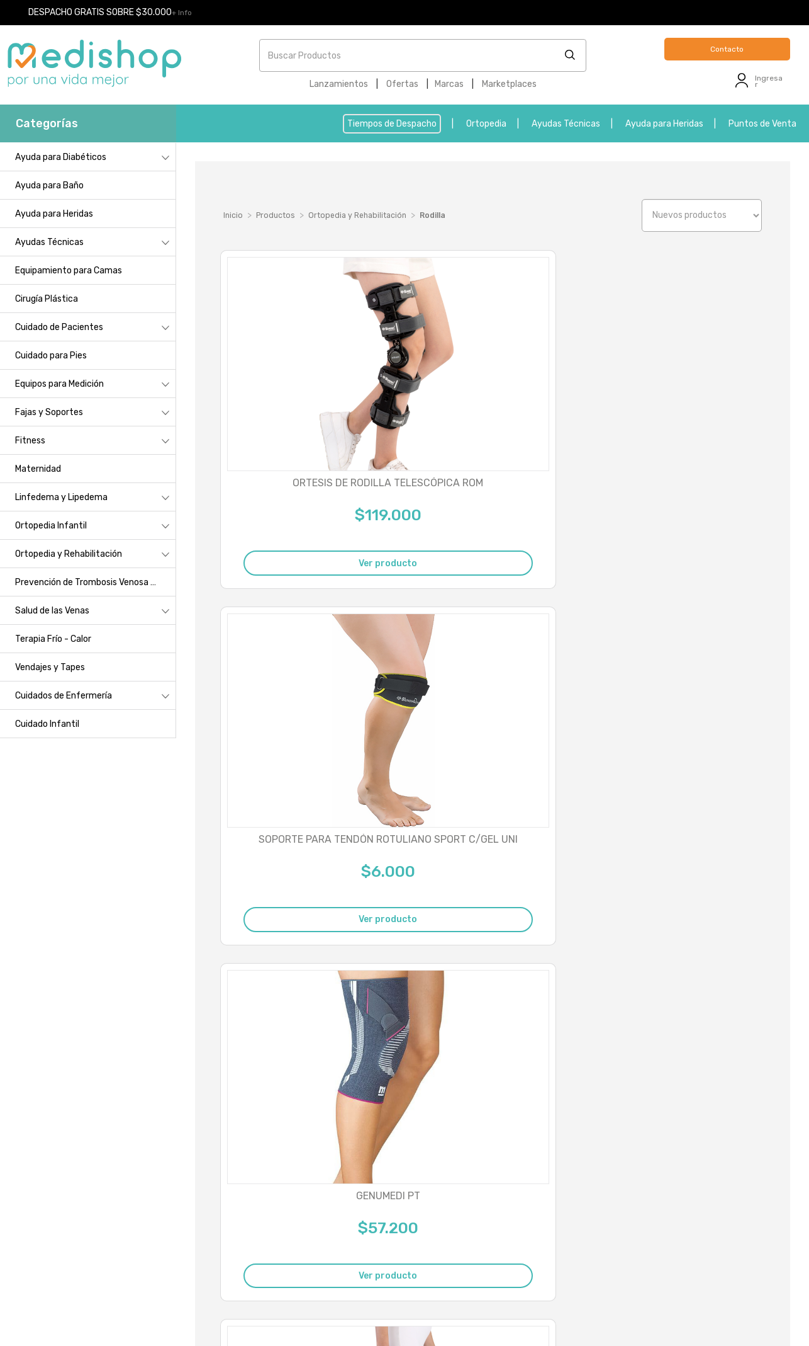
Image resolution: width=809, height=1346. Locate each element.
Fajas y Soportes (49, 412)
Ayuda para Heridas (664, 123)
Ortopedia (486, 123)
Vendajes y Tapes (50, 667)
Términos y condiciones (104, 1252)
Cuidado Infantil (47, 724)
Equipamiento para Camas (68, 270)
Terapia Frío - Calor (53, 639)
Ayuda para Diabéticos (60, 157)
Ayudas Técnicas (566, 123)
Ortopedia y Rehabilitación (68, 554)
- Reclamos (307, 1308)
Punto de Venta (92, 1164)
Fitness (30, 440)
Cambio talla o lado (664, 1196)
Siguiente (691, 1040)
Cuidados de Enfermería (63, 695)
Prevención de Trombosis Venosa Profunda (95, 582)
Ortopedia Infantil (51, 525)
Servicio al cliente (92, 1270)
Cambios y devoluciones (105, 1199)
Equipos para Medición (59, 384)
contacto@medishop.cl (294, 1245)
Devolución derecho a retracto (688, 1214)
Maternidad (38, 469)
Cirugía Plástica (46, 299)
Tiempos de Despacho (392, 123)
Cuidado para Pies (51, 355)
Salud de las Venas (52, 610)
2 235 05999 (298, 1180)
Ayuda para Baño (49, 185)
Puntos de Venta (762, 123)
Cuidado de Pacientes (59, 327)
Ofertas (402, 84)
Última (742, 1040)
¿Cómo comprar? (92, 1182)
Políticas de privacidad (102, 1234)
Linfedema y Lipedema (61, 497)
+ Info (182, 12)
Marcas (449, 84)
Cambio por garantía (667, 1178)
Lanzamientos (339, 84)
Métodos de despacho (101, 1217)
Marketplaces (509, 84)
